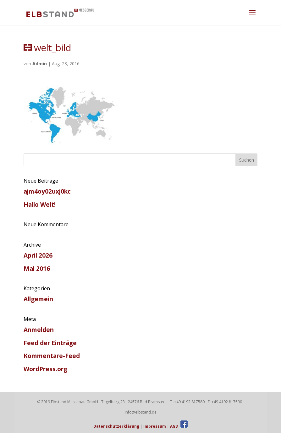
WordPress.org (45, 369)
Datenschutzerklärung (116, 426)
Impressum (154, 426)
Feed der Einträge (50, 343)
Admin (39, 64)
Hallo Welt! (40, 204)
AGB (174, 426)
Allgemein (38, 299)
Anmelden (39, 330)
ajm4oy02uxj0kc (47, 191)
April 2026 (38, 255)
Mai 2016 (37, 269)
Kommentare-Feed (52, 356)
